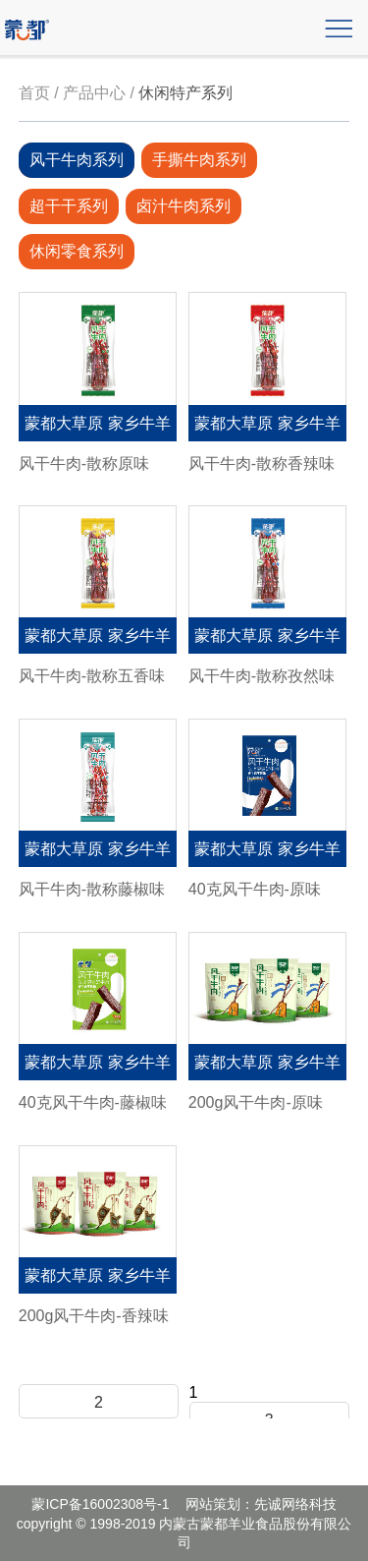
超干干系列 (68, 206)
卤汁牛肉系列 (183, 206)
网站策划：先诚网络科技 (261, 1504)
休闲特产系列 (185, 93)
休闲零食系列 (76, 251)
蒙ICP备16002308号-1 (100, 1504)
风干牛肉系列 (76, 159)
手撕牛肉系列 (199, 159)
